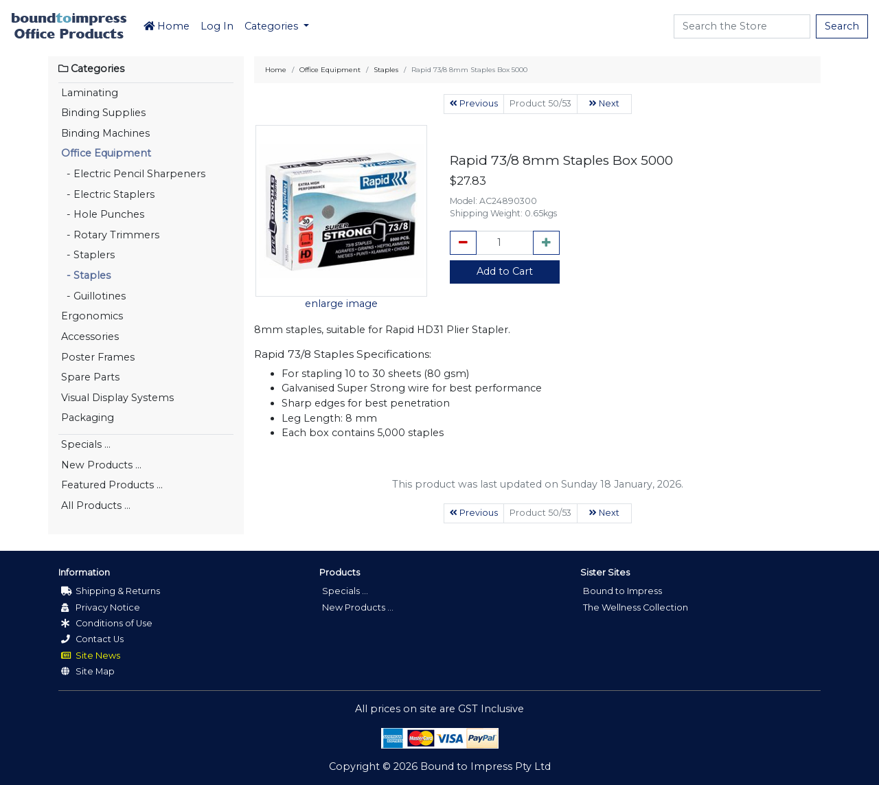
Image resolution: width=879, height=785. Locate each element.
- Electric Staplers (108, 194)
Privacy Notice (100, 607)
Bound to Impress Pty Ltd (485, 766)
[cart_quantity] (505, 243)
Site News (90, 655)
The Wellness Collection (635, 607)
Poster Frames (98, 357)
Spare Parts (90, 377)
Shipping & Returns (110, 591)
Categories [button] (272, 26)
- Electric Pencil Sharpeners (133, 174)
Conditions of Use (106, 623)
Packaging (87, 417)
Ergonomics (92, 316)
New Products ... (101, 465)
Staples (386, 69)
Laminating (89, 93)
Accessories (90, 336)
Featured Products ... (112, 485)
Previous (474, 103)
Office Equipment (106, 153)
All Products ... (95, 505)
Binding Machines (105, 133)
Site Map (88, 671)
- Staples (86, 275)
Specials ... (86, 444)
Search (842, 26)
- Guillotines (93, 296)
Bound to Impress (622, 591)
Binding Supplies (103, 112)
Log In (217, 26)
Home (167, 26)
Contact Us (92, 639)
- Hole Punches (102, 214)
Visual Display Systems (117, 397)
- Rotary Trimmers (110, 235)
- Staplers (88, 255)
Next (604, 103)
